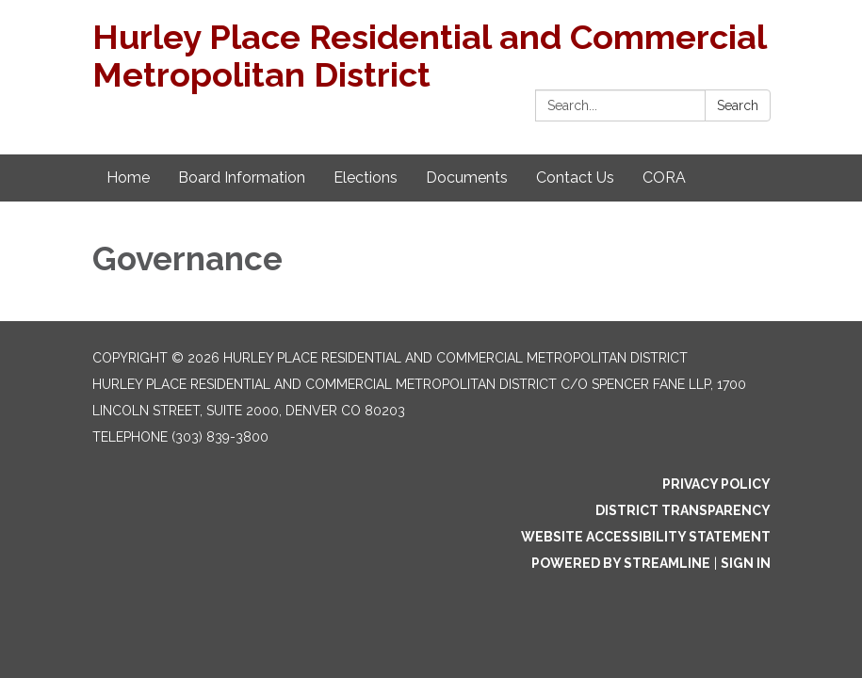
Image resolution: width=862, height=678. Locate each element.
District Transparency (683, 510)
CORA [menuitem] (664, 177)
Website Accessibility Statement (646, 536)
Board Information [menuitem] (241, 177)
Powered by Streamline (620, 563)
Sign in (746, 563)
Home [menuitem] (128, 177)
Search (737, 105)
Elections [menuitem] (365, 177)
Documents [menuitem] (467, 177)
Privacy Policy (716, 484)
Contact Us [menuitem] (575, 177)
